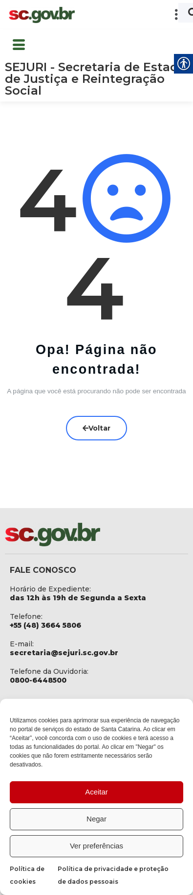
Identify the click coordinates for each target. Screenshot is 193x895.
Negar (96, 819)
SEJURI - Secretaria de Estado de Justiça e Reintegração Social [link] (95, 79)
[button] (134, 15)
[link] (41, 15)
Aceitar (96, 792)
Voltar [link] (96, 427)
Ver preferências (96, 846)
